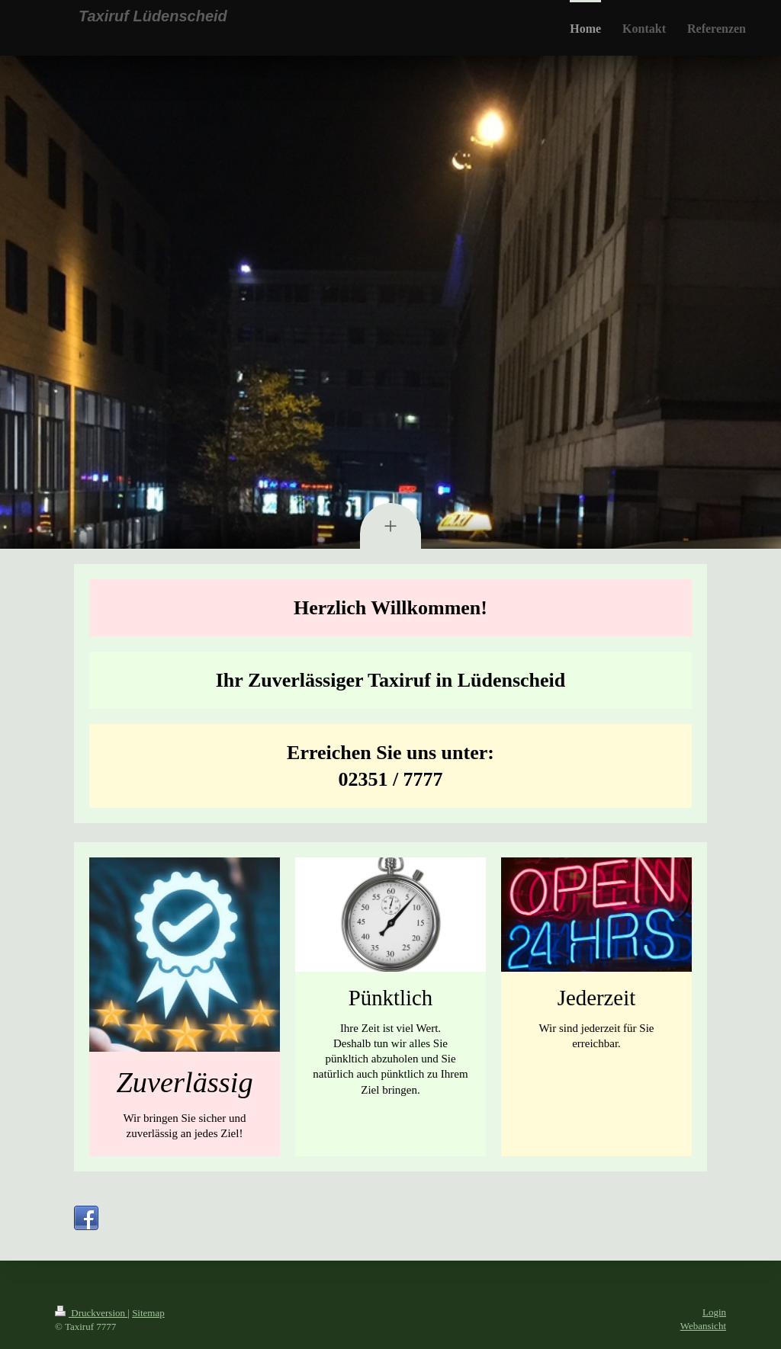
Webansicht (703, 1325)
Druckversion (91, 1313)
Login (714, 1312)
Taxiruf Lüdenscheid (153, 16)
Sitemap (148, 1313)
